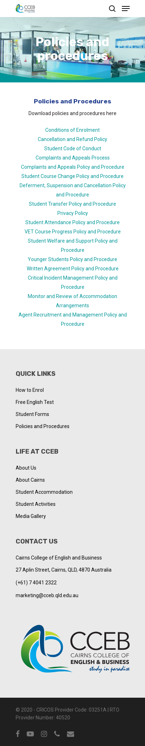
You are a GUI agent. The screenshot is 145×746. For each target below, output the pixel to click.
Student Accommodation (44, 492)
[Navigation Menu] (126, 8)
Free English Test (35, 402)
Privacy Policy (72, 213)
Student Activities (36, 504)
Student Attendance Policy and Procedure (72, 222)
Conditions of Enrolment (72, 130)
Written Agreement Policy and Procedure (73, 268)
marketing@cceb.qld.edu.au (47, 595)
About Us (26, 468)
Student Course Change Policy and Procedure (72, 176)
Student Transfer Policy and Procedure (72, 204)
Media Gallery (31, 516)
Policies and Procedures (42, 426)
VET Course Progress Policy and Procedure (73, 231)
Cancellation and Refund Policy (72, 139)
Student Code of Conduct (72, 148)
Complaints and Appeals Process (73, 158)
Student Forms (32, 414)
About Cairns (30, 480)
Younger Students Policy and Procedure (72, 259)
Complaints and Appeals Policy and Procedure (72, 167)
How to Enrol (30, 390)
